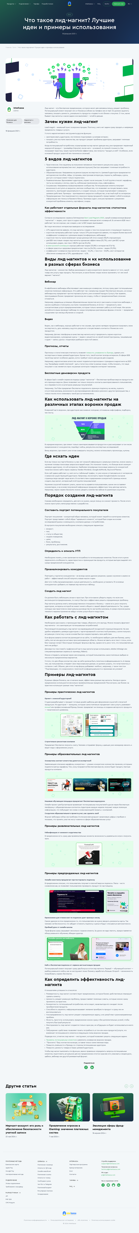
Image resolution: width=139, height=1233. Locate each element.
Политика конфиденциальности (35, 1220)
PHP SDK (9, 1199)
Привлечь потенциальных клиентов (61, 1040)
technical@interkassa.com (110, 1169)
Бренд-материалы (76, 1168)
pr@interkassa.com (108, 1175)
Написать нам (119, 4)
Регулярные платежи (45, 1191)
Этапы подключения (13, 1183)
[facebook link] (86, 1068)
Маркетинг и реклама (28, 121)
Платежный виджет (45, 1187)
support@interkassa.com (110, 1163)
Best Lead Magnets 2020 (94, 218)
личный (48, 707)
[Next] (131, 1086)
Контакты (73, 1174)
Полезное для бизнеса (12, 121)
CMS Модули (10, 1202)
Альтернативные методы (14, 1174)
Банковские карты (12, 1164)
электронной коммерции (58, 246)
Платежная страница (45, 1165)
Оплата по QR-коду (45, 1168)
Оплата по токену (44, 1178)
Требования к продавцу (14, 1187)
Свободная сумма (44, 1181)
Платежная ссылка (44, 1174)
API (7, 1196)
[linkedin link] (92, 1068)
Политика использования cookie (103, 1220)
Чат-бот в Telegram (45, 1184)
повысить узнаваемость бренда (99, 353)
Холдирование (43, 1194)
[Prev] (126, 1086)
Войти (107, 4)
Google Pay (10, 1171)
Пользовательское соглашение (62, 1220)
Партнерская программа (78, 1164)
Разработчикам (47, 4)
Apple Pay (9, 1168)
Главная (8, 47)
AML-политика (83, 1220)
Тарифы (36, 4)
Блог (14, 47)
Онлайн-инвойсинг (44, 1171)
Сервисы (42, 1161)
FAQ (99, 4)
